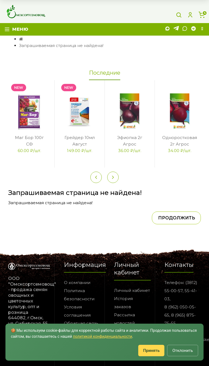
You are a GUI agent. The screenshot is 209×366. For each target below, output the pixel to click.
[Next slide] (113, 177)
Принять (151, 350)
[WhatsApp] (185, 29)
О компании (77, 282)
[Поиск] (179, 15)
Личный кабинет (132, 290)
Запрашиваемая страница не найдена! (61, 45)
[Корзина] (201, 15)
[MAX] (167, 29)
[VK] (193, 29)
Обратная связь (81, 323)
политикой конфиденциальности (102, 336)
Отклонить (182, 350)
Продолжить (176, 217)
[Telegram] (176, 29)
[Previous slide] (96, 177)
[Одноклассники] (202, 29)
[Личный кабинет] (190, 15)
